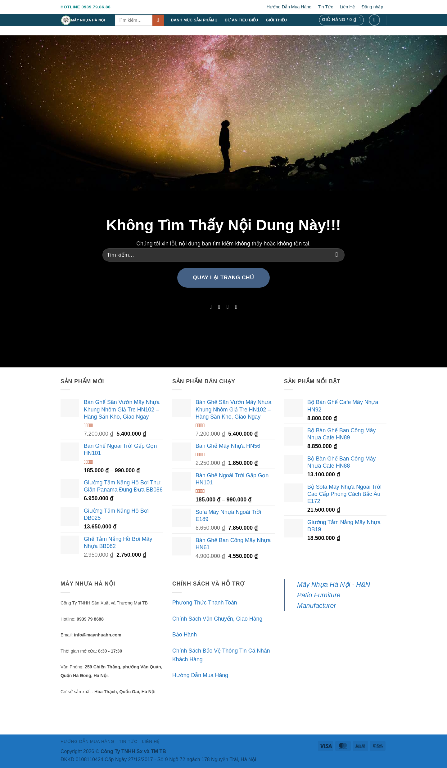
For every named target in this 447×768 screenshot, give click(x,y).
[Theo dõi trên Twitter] (228, 307)
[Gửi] (158, 20)
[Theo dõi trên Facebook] (374, 20)
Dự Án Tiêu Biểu (241, 20)
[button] (341, 20)
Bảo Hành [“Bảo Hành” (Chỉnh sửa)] (184, 634)
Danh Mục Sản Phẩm (194, 20)
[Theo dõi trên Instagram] (219, 307)
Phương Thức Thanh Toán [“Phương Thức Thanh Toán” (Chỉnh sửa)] (204, 603)
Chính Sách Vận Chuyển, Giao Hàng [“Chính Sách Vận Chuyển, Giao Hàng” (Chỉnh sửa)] (217, 619)
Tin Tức (325, 6)
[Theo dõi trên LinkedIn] (236, 307)
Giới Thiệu (276, 20)
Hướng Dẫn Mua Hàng (289, 6)
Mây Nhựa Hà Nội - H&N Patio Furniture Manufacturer (333, 595)
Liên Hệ (347, 6)
